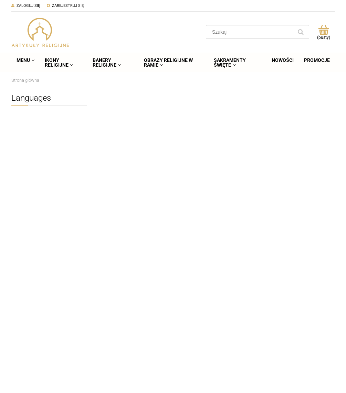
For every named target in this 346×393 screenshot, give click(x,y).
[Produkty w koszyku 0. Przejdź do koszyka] (324, 32)
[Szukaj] (301, 32)
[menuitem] (25, 60)
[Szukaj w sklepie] (251, 32)
